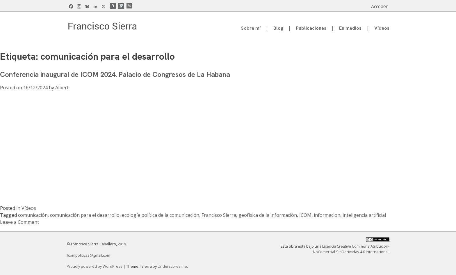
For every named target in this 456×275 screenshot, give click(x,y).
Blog (278, 28)
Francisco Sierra (219, 215)
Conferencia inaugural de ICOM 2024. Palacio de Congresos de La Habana (115, 74)
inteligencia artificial (364, 215)
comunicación (33, 215)
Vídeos (381, 28)
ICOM (305, 215)
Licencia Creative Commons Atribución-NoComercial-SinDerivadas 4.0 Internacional (351, 249)
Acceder (379, 6)
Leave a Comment (19, 222)
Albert (62, 87)
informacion (327, 215)
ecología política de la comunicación (160, 215)
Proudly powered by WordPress (95, 266)
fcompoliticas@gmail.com (88, 255)
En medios (350, 28)
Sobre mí (251, 28)
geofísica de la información (267, 215)
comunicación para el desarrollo (85, 215)
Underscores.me (172, 266)
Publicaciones (311, 28)
